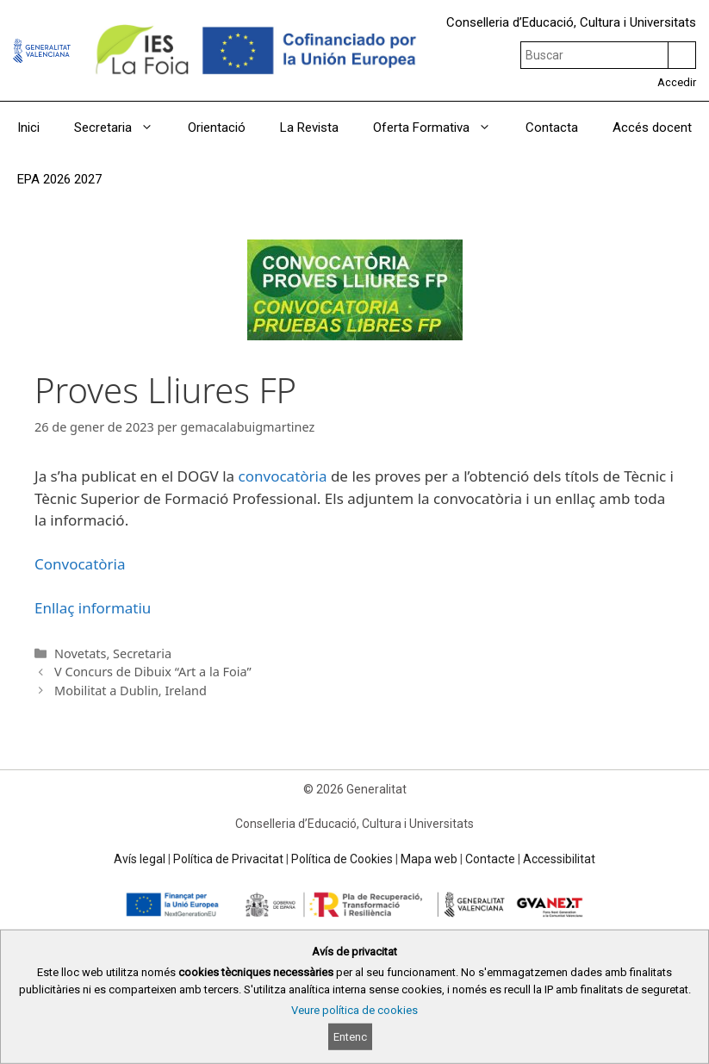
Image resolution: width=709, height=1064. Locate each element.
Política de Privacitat (228, 859)
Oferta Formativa (440, 127)
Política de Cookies (342, 859)
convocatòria (283, 476)
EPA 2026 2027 (59, 179)
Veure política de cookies (354, 1010)
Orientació (217, 127)
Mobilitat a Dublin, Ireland (130, 690)
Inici (28, 127)
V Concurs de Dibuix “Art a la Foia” (153, 671)
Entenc (350, 1036)
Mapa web (429, 859)
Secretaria (122, 127)
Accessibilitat (559, 859)
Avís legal (139, 859)
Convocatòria (80, 564)
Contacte (490, 859)
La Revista (309, 127)
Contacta (552, 127)
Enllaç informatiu (92, 608)
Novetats (80, 653)
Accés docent (652, 127)
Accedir (676, 82)
